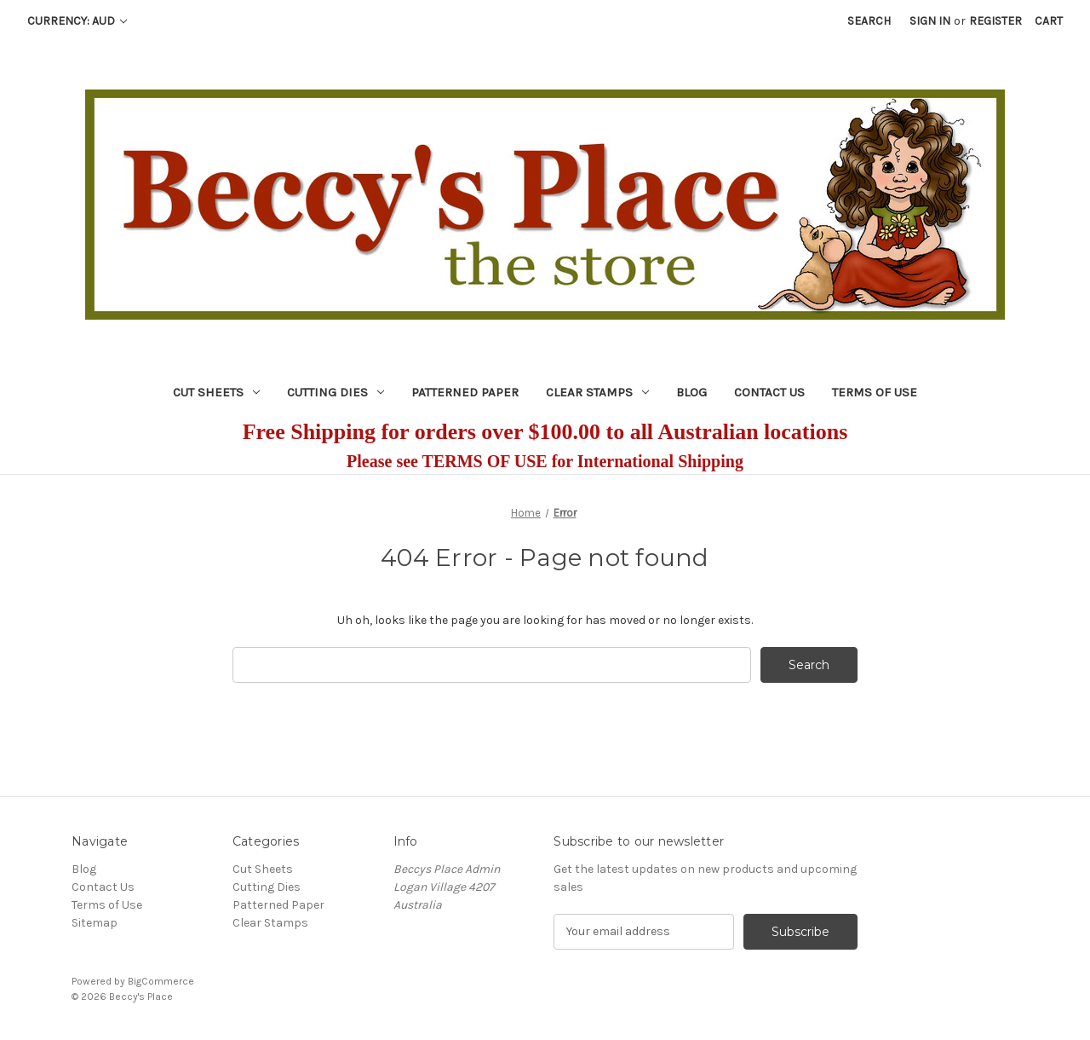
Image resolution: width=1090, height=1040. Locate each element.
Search (869, 21)
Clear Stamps (597, 392)
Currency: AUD (77, 21)
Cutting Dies (335, 392)
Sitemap (95, 923)
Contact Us (769, 392)
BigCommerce (161, 981)
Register (995, 21)
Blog (691, 392)
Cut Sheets (216, 392)
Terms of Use (874, 392)
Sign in (929, 21)
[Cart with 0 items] (1048, 21)
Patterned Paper (465, 392)
